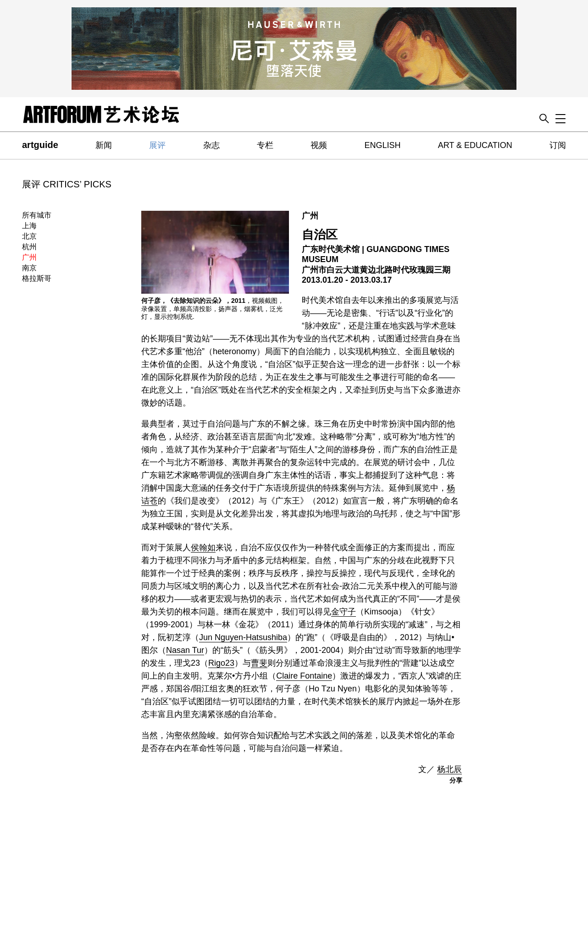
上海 (29, 226)
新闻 (103, 145)
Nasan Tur (185, 650)
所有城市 (36, 215)
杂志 (211, 145)
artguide (40, 145)
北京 (29, 236)
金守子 (343, 611)
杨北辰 (449, 769)
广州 (29, 257)
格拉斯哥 (36, 278)
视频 (319, 145)
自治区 (320, 234)
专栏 (265, 145)
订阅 (557, 145)
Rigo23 (221, 663)
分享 (455, 780)
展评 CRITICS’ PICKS (66, 184)
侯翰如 (203, 547)
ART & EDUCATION (475, 145)
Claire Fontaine (304, 675)
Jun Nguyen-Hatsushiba (243, 637)
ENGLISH (382, 145)
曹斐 (259, 663)
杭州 (29, 247)
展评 (157, 145)
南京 (29, 268)
